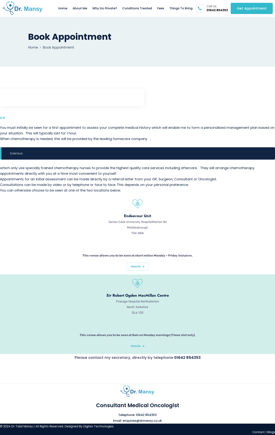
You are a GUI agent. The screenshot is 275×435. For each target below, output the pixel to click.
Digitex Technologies (98, 426)
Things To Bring (181, 8)
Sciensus (16, 154)
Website (137, 266)
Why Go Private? (104, 8)
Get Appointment (252, 8)
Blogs (271, 432)
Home (62, 8)
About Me (80, 8)
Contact (258, 432)
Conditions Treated (137, 8)
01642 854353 (217, 10)
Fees (160, 8)
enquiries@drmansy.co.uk (142, 421)
